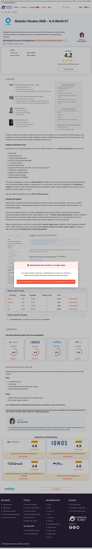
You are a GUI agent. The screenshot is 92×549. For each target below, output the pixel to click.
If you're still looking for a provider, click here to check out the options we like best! (46, 281)
